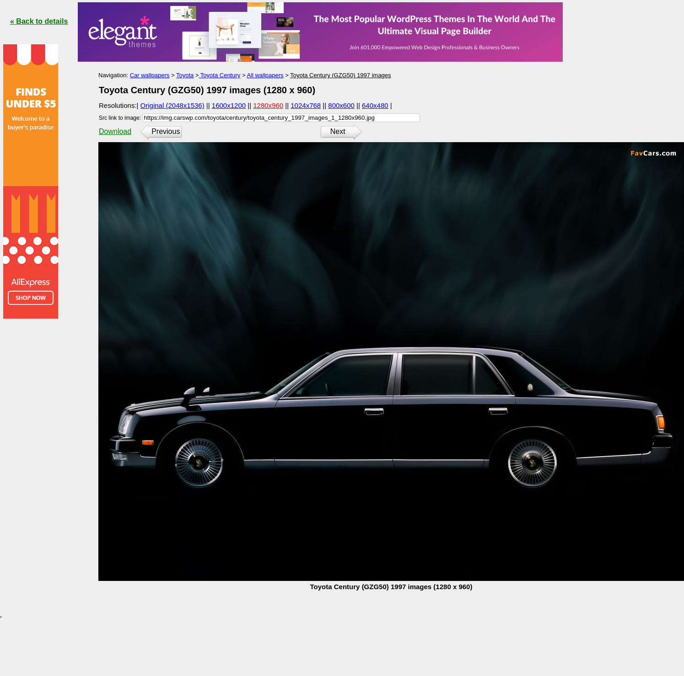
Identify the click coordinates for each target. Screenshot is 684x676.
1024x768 (306, 105)
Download (115, 131)
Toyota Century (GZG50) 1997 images (340, 75)
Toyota (185, 75)
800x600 (341, 105)
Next (337, 131)
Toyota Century (219, 75)
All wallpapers (265, 75)
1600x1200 (229, 105)
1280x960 (268, 105)
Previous (165, 131)
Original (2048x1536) (172, 105)
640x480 (375, 105)
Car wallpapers (150, 75)
